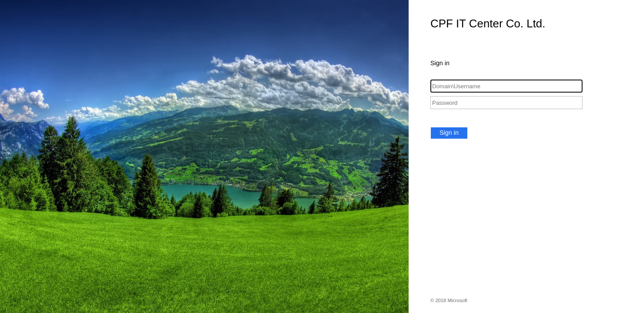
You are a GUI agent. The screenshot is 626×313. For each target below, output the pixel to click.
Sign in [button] (449, 132)
